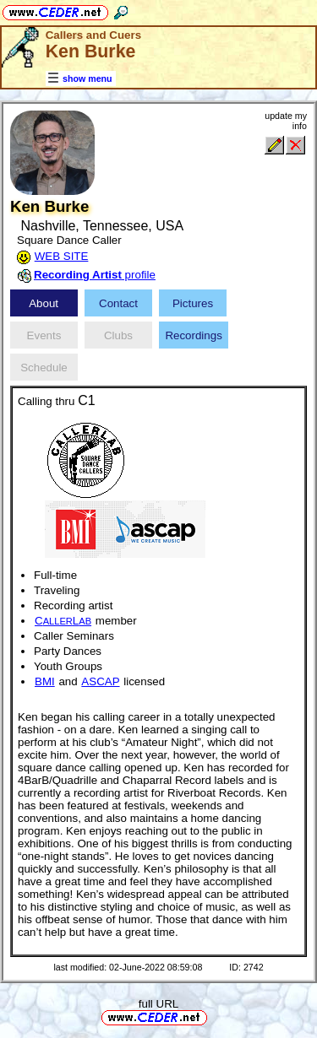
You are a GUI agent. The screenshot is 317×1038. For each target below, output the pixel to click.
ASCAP (100, 681)
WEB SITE (62, 256)
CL (63, 620)
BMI (45, 681)
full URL (158, 1003)
